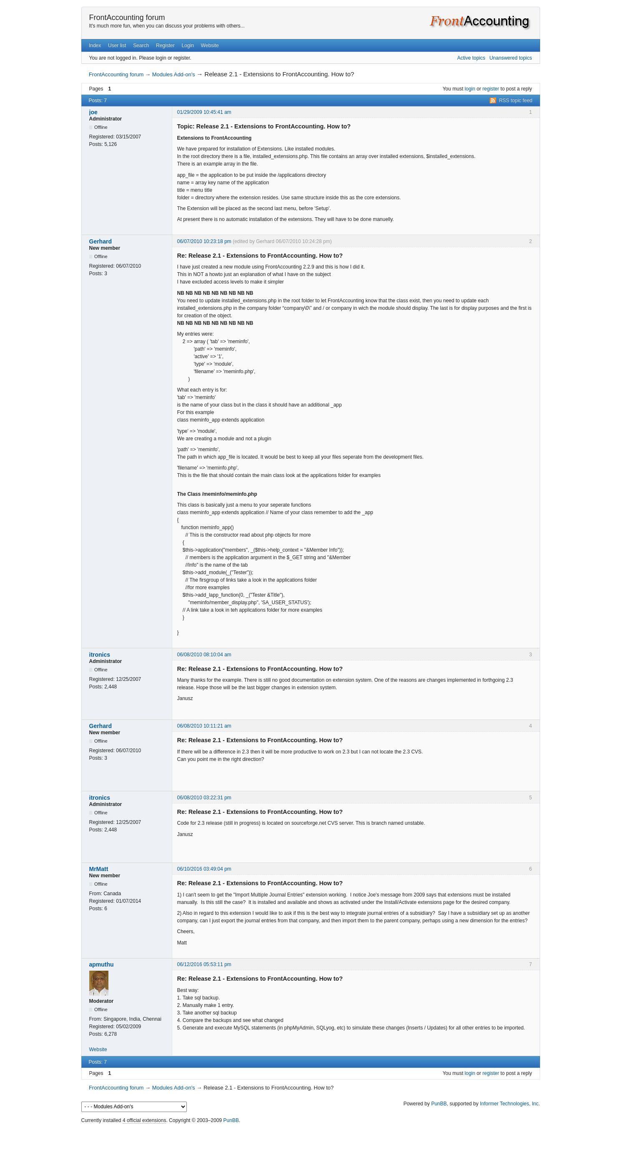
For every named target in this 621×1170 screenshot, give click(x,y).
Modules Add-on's (173, 74)
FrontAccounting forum (127, 17)
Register (165, 45)
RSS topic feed (515, 100)
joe (93, 112)
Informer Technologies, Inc (509, 1104)
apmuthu (101, 964)
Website (210, 45)
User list (117, 45)
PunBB (439, 1104)
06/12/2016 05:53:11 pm (204, 964)
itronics (100, 654)
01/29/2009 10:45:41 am (204, 112)
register (491, 89)
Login (187, 45)
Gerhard (100, 241)
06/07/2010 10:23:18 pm (204, 241)
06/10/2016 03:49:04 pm (204, 869)
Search (141, 45)
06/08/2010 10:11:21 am (204, 726)
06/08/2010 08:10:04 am (204, 655)
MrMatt (98, 869)
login (470, 89)
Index (95, 45)
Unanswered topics (510, 58)
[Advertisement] (311, 1145)
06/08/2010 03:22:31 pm (204, 798)
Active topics (471, 58)
